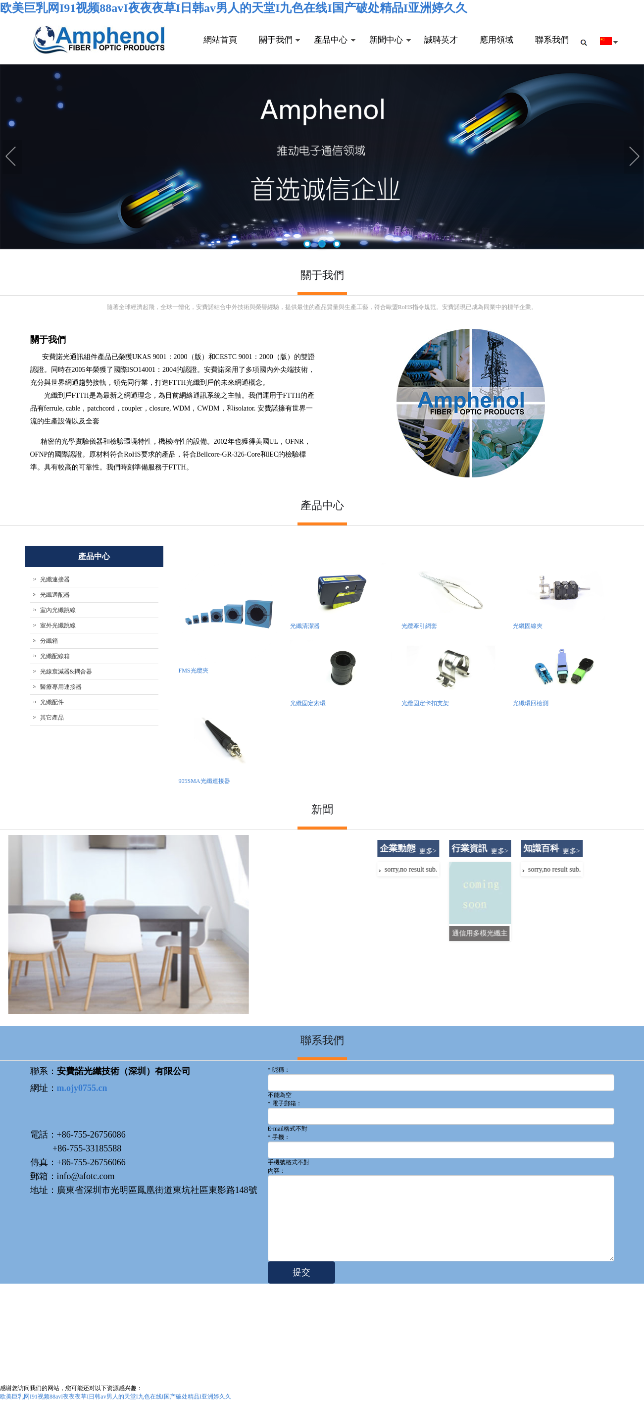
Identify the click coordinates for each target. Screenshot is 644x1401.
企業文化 (296, 1331)
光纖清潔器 (305, 626)
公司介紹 (296, 1309)
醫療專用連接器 (61, 686)
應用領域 (496, 40)
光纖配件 (52, 702)
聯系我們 (552, 40)
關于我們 (273, 49)
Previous (12, 157)
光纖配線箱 (55, 656)
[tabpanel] (322, 157)
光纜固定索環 (308, 703)
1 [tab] (307, 245)
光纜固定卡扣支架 (425, 703)
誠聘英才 (441, 40)
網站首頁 (219, 40)
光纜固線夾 (528, 626)
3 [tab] (337, 245)
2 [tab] (322, 245)
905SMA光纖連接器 (204, 781)
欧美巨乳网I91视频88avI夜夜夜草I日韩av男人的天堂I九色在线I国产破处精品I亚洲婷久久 (233, 7)
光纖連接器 (55, 579)
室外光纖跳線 (58, 625)
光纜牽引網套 (419, 626)
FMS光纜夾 (193, 670)
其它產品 (52, 717)
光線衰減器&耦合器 (66, 671)
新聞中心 (384, 49)
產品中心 (328, 49)
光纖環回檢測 (530, 703)
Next (634, 157)
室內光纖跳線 (58, 610)
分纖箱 (49, 640)
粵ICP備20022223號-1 (194, 1373)
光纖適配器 (55, 594)
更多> (558, 851)
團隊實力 (296, 1320)
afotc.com (44, 1373)
